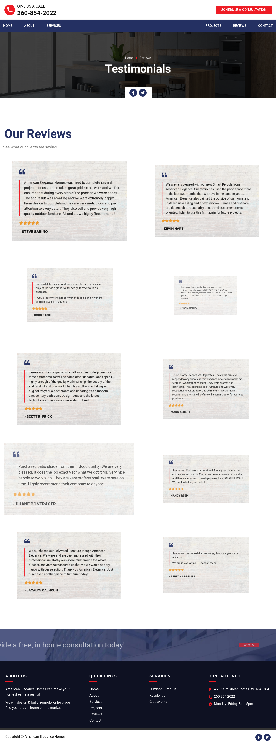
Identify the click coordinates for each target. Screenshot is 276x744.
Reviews (239, 26)
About (29, 26)
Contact (265, 26)
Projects (213, 26)
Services (53, 26)
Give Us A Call (31, 6)
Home (7, 26)
